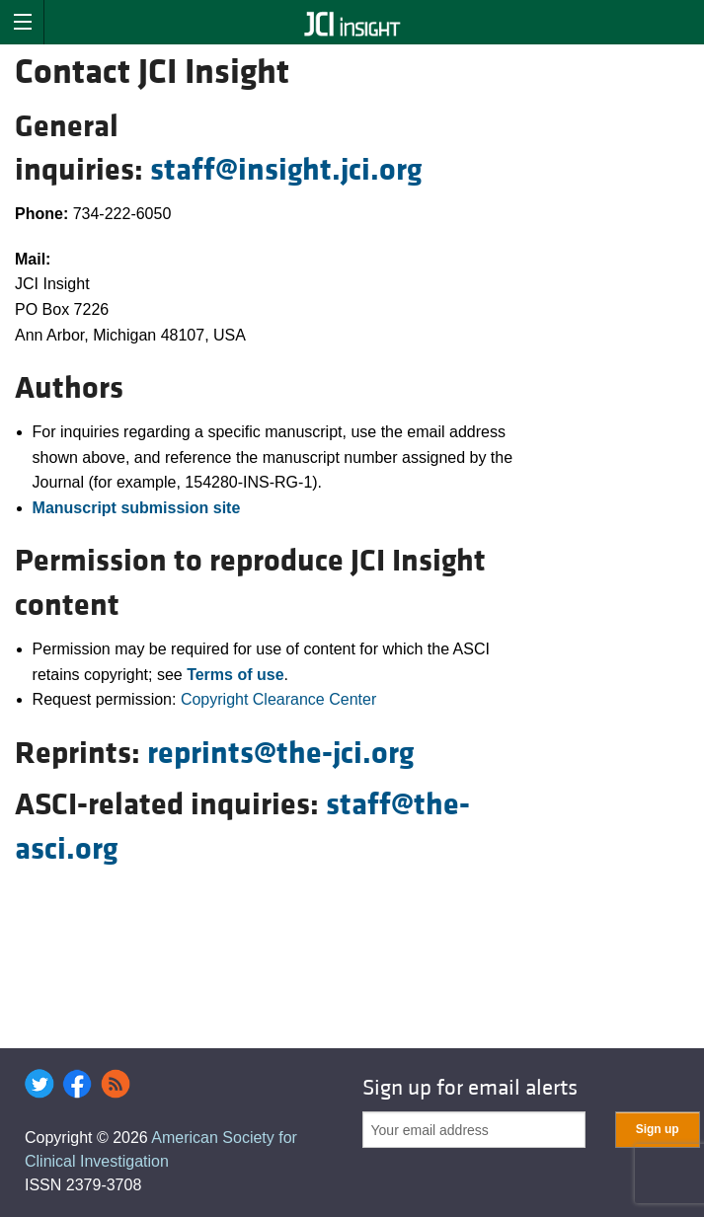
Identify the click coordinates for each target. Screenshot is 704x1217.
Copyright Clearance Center (278, 699)
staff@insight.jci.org (286, 170)
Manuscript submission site (137, 507)
